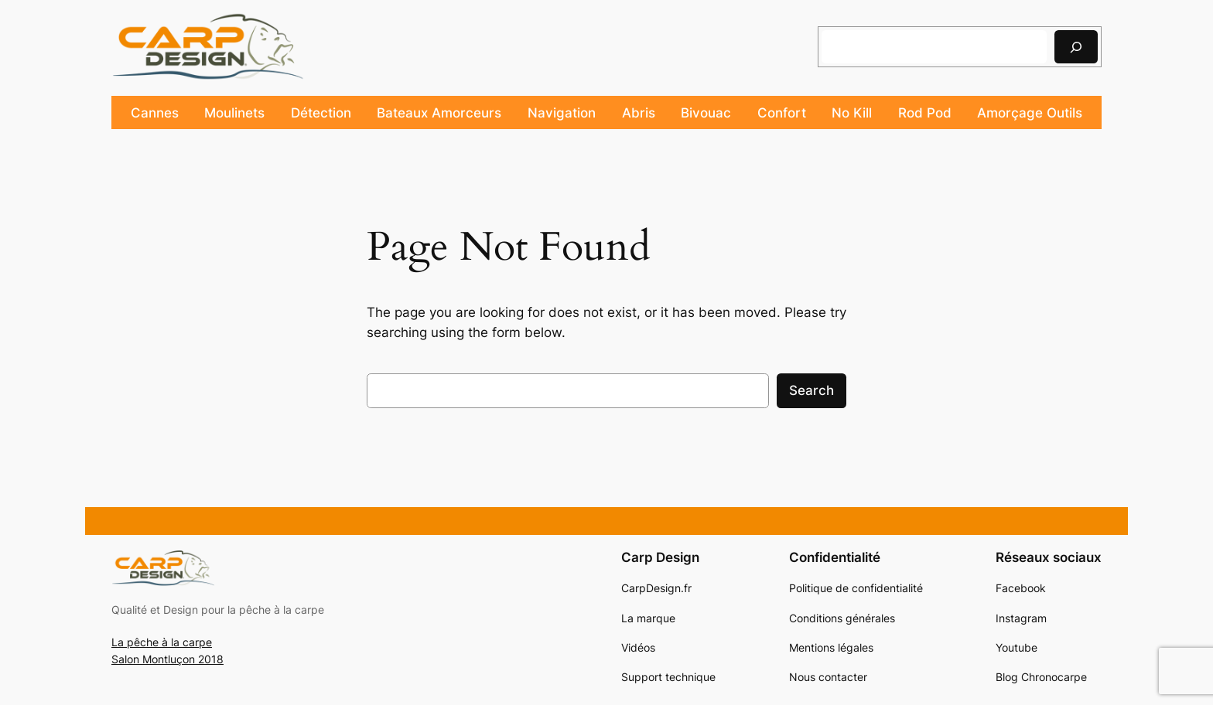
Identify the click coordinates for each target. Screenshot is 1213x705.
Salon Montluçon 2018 (167, 659)
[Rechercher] (1076, 46)
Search (811, 390)
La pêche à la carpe (161, 642)
